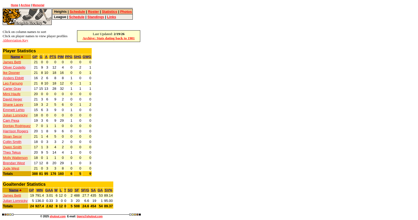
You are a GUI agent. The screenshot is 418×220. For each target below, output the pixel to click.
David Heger (12, 99)
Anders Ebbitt (13, 78)
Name (17, 57)
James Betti (12, 62)
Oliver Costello (14, 67)
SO (70, 190)
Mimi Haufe (12, 94)
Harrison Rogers (15, 131)
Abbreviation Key (15, 40)
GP (35, 57)
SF (77, 190)
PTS (53, 57)
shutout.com (58, 216)
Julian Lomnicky (15, 115)
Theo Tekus (12, 152)
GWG (87, 57)
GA (100, 190)
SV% (108, 190)
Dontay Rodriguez (17, 126)
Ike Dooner (11, 73)
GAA (49, 190)
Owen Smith (12, 147)
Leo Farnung (13, 83)
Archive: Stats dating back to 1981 (109, 38)
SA (93, 190)
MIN (40, 190)
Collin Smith (12, 142)
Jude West (11, 168)
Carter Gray (12, 89)
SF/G (85, 190)
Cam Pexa (11, 120)
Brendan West (14, 163)
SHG (77, 57)
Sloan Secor (12, 136)
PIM (61, 57)
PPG (68, 57)
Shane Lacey (13, 105)
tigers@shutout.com (90, 216)
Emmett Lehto (14, 110)
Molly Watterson (15, 158)
